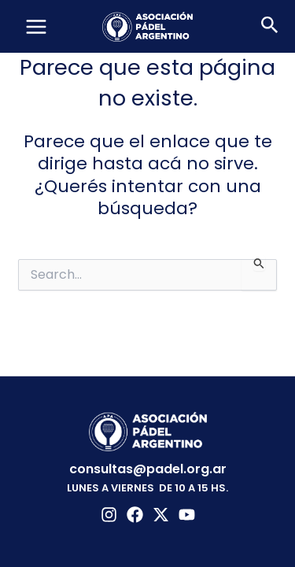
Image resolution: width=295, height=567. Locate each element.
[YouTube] (187, 514)
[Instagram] (109, 514)
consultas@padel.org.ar (148, 469)
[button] (269, 27)
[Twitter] (161, 514)
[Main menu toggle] (36, 26)
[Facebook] (135, 514)
